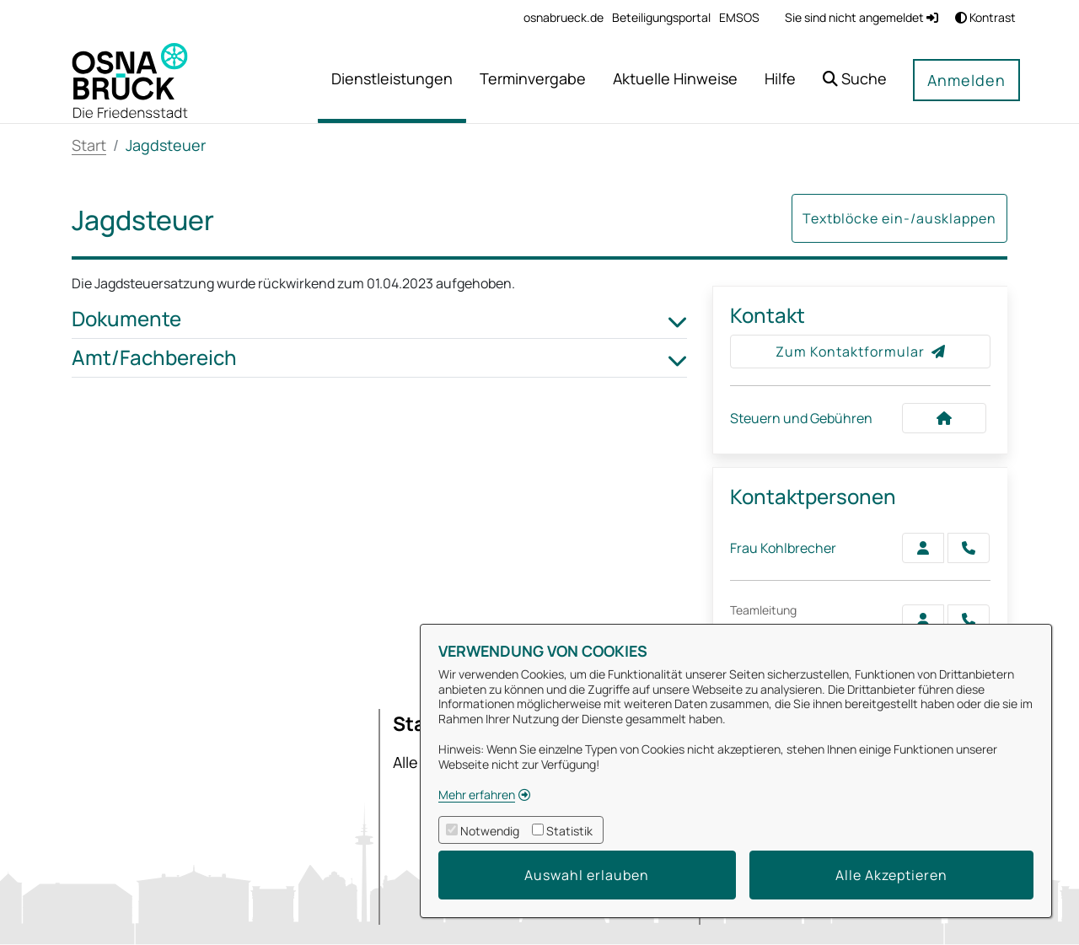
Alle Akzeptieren (891, 875)
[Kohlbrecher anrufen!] (968, 548)
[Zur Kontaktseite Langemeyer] (923, 619)
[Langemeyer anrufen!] (968, 619)
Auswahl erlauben (586, 875)
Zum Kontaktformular (861, 351)
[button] (854, 80)
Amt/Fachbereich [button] (379, 358)
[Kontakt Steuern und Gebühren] (944, 418)
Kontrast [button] (985, 17)
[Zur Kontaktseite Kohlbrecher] (923, 548)
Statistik (569, 831)
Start (89, 145)
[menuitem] (563, 17)
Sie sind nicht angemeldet (861, 17)
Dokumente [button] (379, 319)
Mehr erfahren (476, 795)
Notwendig (489, 831)
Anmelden (966, 80)
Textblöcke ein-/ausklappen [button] (899, 218)
